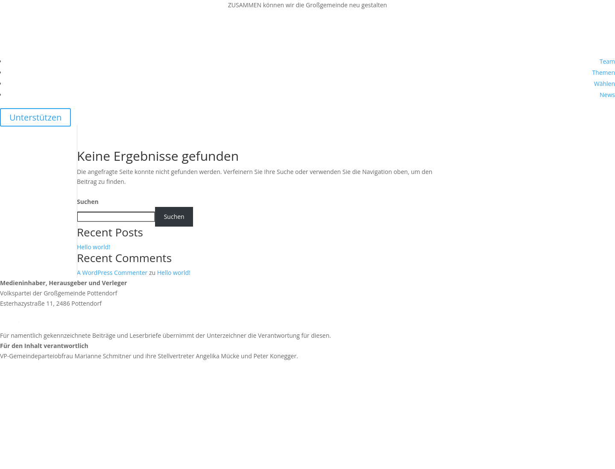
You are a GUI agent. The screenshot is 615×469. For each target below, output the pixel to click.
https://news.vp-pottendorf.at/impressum (58, 386)
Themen (603, 72)
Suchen (88, 202)
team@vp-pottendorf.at (51, 319)
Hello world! (93, 247)
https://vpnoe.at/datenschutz (40, 443)
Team (607, 61)
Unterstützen (35, 117)
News (607, 95)
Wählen (604, 84)
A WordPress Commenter (112, 272)
